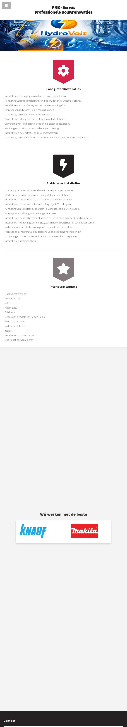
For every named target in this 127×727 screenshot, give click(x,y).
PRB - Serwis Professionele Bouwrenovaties (64, 9)
